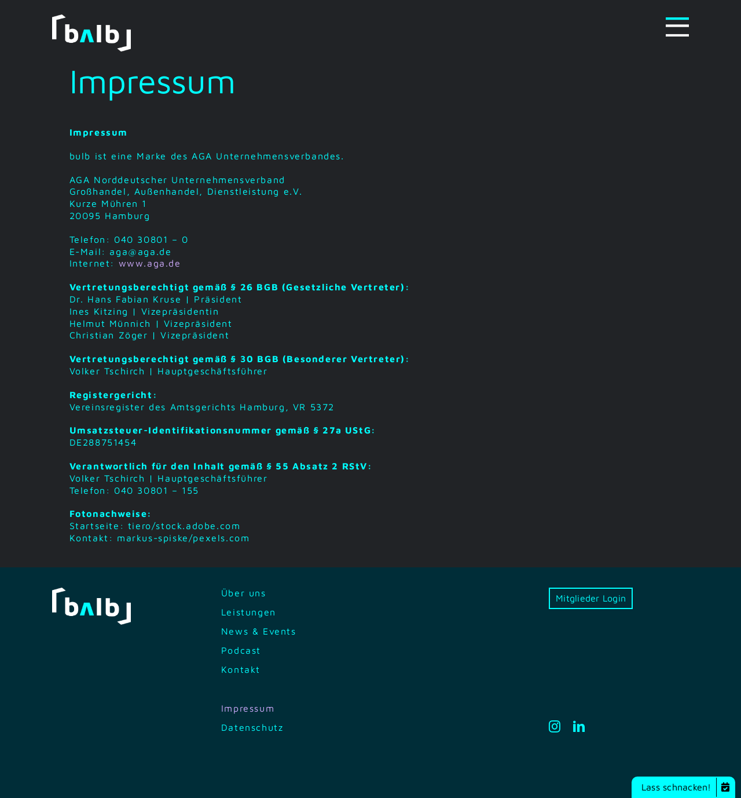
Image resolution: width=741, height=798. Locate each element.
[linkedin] (579, 727)
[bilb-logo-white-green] (91, 19)
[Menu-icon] (677, 22)
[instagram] (555, 727)
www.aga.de (150, 263)
